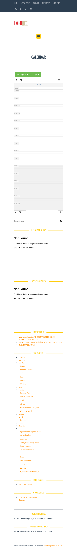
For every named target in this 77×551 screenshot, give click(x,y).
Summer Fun (25, 393)
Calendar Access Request (28, 497)
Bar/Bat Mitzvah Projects (29, 407)
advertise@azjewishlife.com (53, 546)
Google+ (22, 500)
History (23, 404)
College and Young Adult (29, 442)
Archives (56, 3)
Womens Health (26, 411)
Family (21, 390)
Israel (21, 417)
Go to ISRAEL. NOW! (27, 345)
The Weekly (46, 3)
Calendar (22, 426)
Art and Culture (26, 435)
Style (22, 373)
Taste (22, 377)
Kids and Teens (26, 460)
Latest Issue (25, 3)
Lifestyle (22, 363)
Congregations (25, 446)
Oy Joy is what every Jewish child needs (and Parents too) (40, 342)
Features (22, 357)
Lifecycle (23, 464)
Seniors (21, 423)
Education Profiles (27, 450)
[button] (60, 212)
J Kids (22, 400)
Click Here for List (25, 484)
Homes (22, 366)
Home (15, 3)
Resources (22, 428)
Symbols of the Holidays (29, 471)
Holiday (22, 414)
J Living (23, 384)
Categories (22, 75)
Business (22, 360)
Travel (22, 380)
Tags (35, 75)
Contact (36, 3)
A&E (20, 387)
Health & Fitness (26, 396)
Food (22, 453)
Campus (23, 420)
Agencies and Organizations (30, 431)
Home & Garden (26, 369)
